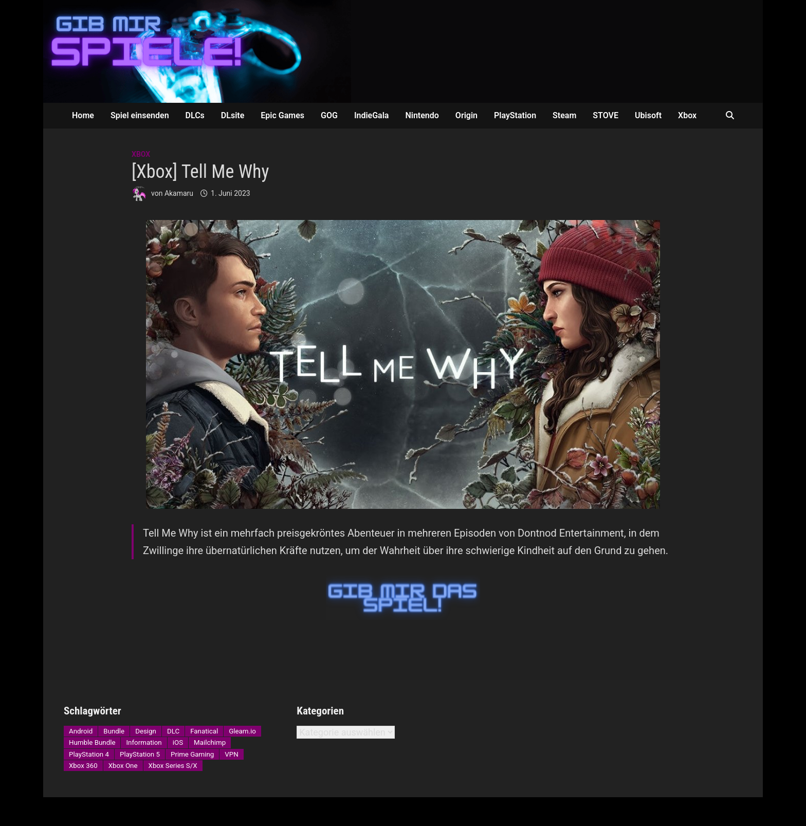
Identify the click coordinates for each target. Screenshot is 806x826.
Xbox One (123, 765)
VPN (231, 754)
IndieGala (371, 115)
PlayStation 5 (140, 754)
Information (143, 742)
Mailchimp (210, 742)
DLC (173, 731)
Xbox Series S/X (173, 765)
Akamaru (178, 193)
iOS (178, 742)
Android (81, 731)
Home (83, 115)
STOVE (605, 115)
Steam (564, 115)
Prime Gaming (192, 754)
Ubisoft (648, 115)
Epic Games (282, 115)
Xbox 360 (83, 765)
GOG (329, 115)
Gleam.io (242, 731)
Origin (466, 115)
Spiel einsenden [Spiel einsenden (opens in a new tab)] (140, 115)
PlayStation (515, 115)
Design (145, 731)
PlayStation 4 (89, 754)
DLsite (232, 115)
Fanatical (204, 731)
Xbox (687, 115)
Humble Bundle (92, 742)
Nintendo (421, 115)
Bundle (113, 731)
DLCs (195, 115)
